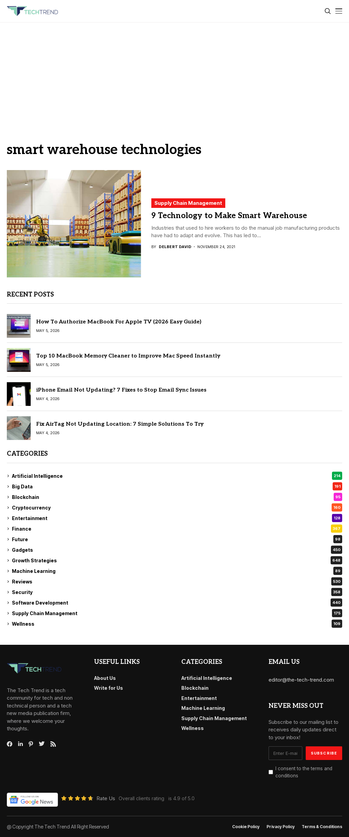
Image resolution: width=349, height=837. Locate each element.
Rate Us (105, 798)
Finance (177, 528)
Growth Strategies (177, 560)
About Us (105, 678)
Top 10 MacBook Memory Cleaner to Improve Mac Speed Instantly (128, 356)
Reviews (177, 581)
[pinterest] (31, 744)
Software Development (177, 602)
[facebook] (9, 744)
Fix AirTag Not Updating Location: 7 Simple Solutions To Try (119, 424)
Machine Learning (177, 571)
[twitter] (42, 744)
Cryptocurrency (177, 507)
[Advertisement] (174, 73)
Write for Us (108, 688)
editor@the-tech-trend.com (301, 679)
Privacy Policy (281, 826)
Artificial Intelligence (177, 476)
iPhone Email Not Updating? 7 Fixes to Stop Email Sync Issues (121, 390)
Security (177, 592)
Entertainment (177, 518)
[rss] (53, 744)
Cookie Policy (246, 826)
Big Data (177, 486)
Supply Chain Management (188, 203)
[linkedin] (20, 744)
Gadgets (177, 550)
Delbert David (175, 247)
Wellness (177, 624)
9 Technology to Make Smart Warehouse (229, 215)
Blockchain (177, 497)
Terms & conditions (322, 826)
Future (177, 539)
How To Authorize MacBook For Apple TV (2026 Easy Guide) (118, 322)
